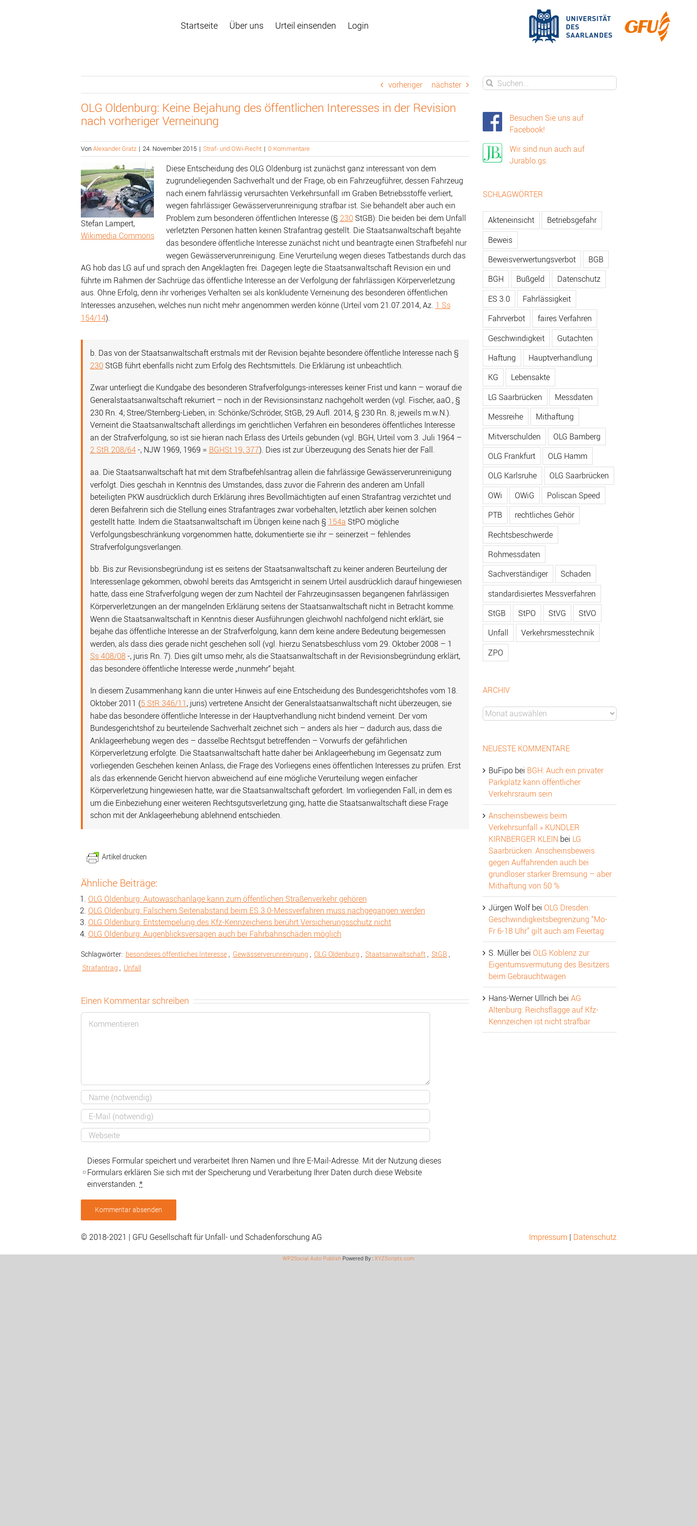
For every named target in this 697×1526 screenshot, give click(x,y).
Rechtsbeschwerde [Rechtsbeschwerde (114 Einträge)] (520, 534)
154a (337, 521)
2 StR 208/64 (113, 449)
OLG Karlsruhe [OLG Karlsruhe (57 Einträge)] (512, 475)
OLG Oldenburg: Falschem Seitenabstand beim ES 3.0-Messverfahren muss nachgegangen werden (256, 910)
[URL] (255, 1135)
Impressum (548, 1237)
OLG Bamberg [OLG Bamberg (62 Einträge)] (577, 436)
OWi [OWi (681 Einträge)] (495, 495)
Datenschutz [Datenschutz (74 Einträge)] (579, 278)
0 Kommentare (289, 148)
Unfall (132, 967)
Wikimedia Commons (117, 235)
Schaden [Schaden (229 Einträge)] (576, 573)
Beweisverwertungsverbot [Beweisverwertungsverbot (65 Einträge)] (532, 259)
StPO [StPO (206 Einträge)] (527, 613)
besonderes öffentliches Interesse (176, 954)
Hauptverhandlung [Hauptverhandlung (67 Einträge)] (560, 357)
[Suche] (490, 83)
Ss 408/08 (108, 656)
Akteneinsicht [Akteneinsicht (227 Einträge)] (511, 220)
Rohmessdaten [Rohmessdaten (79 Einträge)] (514, 554)
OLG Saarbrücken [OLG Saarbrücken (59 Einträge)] (579, 475)
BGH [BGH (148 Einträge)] (496, 278)
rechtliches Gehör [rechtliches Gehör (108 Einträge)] (544, 514)
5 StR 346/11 (164, 703)
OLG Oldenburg (336, 954)
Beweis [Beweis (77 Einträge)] (500, 240)
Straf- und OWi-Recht (232, 148)
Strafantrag (100, 967)
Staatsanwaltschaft (395, 954)
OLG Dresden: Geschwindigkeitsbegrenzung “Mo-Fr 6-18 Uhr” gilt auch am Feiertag (548, 919)
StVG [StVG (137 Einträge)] (557, 613)
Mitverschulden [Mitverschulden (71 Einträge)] (514, 436)
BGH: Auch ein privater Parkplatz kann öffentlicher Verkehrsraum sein (546, 782)
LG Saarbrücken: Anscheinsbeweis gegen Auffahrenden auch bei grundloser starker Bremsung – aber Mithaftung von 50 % (550, 862)
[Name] (255, 1097)
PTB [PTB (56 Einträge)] (495, 514)
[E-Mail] (255, 1116)
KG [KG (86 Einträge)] (493, 377)
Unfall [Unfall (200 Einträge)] (498, 632)
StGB (439, 954)
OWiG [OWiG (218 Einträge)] (524, 495)
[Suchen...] (550, 83)
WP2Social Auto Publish (312, 1258)
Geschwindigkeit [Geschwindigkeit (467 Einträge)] (516, 338)
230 (346, 218)
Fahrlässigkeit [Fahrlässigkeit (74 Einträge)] (547, 298)
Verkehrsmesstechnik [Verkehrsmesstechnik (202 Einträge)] (557, 632)
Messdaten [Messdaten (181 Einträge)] (574, 397)
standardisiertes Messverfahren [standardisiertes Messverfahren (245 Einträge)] (542, 593)
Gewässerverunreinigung (270, 954)
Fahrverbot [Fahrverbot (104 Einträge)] (506, 318)
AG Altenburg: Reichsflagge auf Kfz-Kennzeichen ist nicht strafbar (544, 1010)
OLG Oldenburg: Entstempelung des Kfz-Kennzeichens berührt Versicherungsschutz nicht (239, 922)
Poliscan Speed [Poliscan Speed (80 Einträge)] (573, 495)
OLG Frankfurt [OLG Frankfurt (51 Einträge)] (511, 456)
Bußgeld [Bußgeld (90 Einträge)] (530, 278)
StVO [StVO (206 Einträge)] (587, 613)
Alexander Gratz (114, 148)
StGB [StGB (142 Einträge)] (497, 613)
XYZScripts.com (394, 1258)
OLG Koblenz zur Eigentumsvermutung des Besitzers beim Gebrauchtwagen (549, 964)
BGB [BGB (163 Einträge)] (595, 259)
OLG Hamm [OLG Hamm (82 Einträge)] (567, 456)
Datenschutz (595, 1237)
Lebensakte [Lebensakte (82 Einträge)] (530, 377)
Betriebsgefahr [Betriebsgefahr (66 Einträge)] (572, 220)
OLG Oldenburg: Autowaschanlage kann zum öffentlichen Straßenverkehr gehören (227, 898)
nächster (446, 84)
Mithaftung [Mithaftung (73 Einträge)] (555, 416)
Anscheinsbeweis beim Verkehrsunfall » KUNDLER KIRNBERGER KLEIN (534, 827)
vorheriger (405, 84)
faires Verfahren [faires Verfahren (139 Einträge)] (565, 318)
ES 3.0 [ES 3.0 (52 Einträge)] (499, 298)
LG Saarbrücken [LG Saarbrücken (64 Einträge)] (515, 397)
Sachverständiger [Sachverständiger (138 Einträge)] (518, 573)
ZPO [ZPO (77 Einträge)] (495, 652)
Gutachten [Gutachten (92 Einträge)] (575, 338)
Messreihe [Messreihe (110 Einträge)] (505, 416)
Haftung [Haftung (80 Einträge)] (502, 357)
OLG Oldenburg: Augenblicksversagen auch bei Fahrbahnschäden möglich (214, 933)
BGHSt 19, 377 (234, 449)
